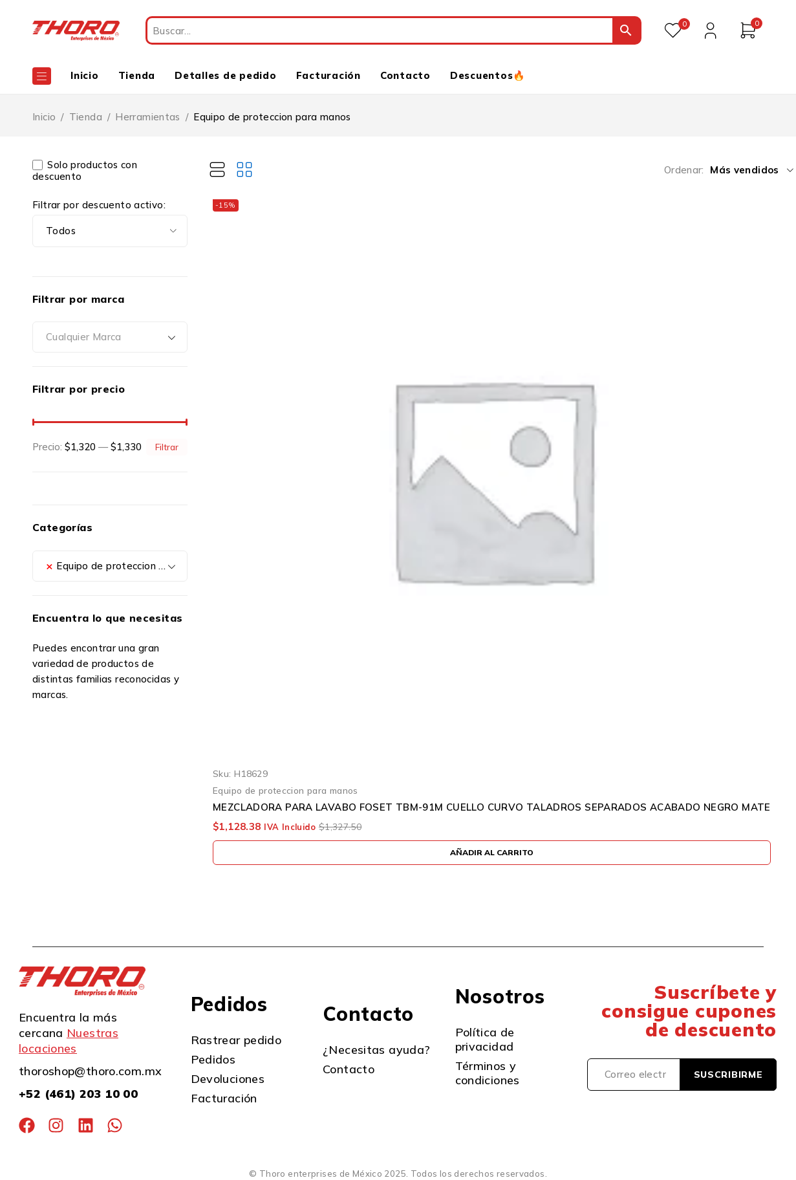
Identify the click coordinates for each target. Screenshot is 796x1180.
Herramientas (147, 117)
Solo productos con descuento (84, 170)
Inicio (44, 117)
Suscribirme (728, 1074)
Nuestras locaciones (68, 1040)
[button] (492, 852)
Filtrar (166, 446)
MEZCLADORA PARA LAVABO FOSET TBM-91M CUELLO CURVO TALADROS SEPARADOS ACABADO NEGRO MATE (492, 807)
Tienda (85, 117)
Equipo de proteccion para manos (285, 790)
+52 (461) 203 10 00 (78, 1093)
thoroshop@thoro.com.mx (90, 1071)
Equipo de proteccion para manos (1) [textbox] (117, 566)
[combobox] (110, 337)
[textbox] (110, 337)
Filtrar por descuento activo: (99, 205)
